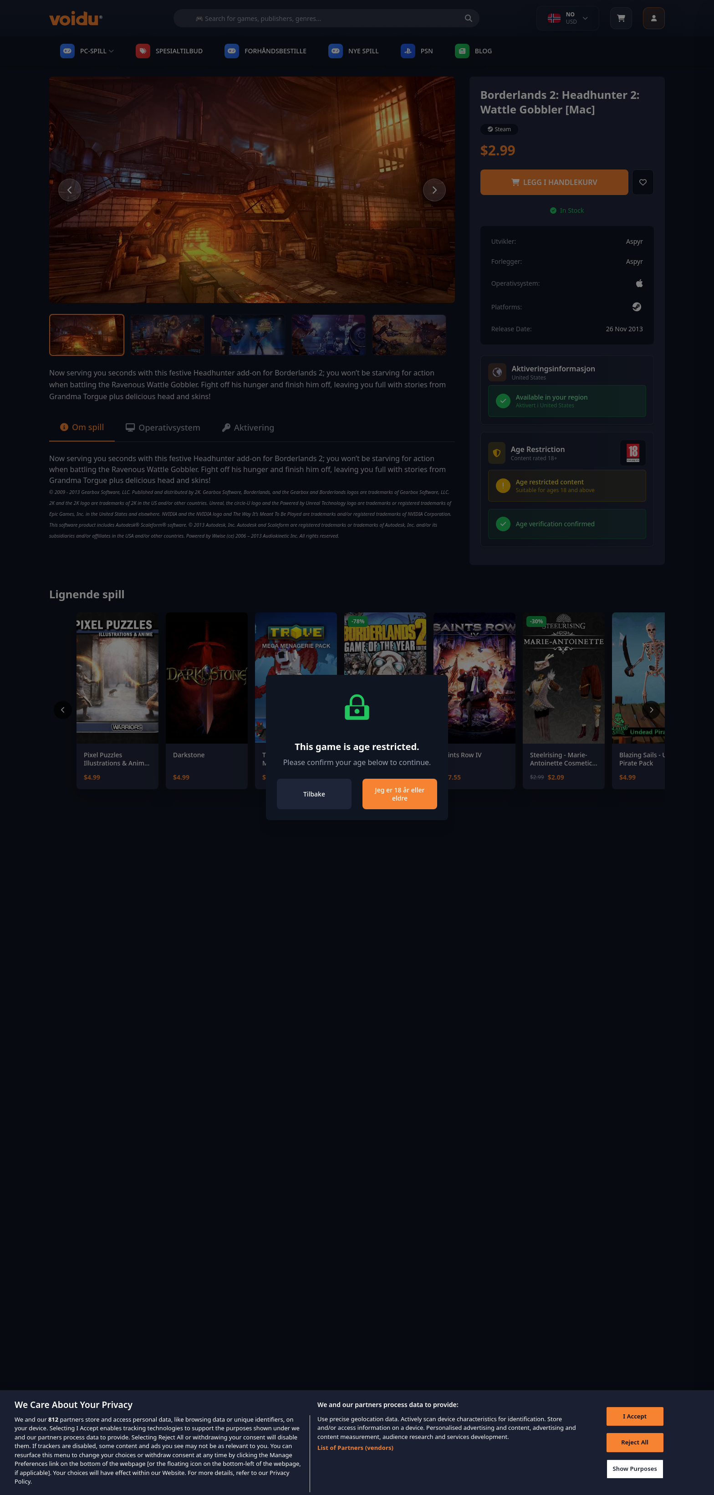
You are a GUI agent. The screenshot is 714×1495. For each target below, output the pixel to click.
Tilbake (314, 794)
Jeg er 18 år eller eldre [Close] (400, 794)
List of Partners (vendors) (355, 1462)
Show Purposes (634, 1483)
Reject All (634, 1456)
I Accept (635, 1430)
